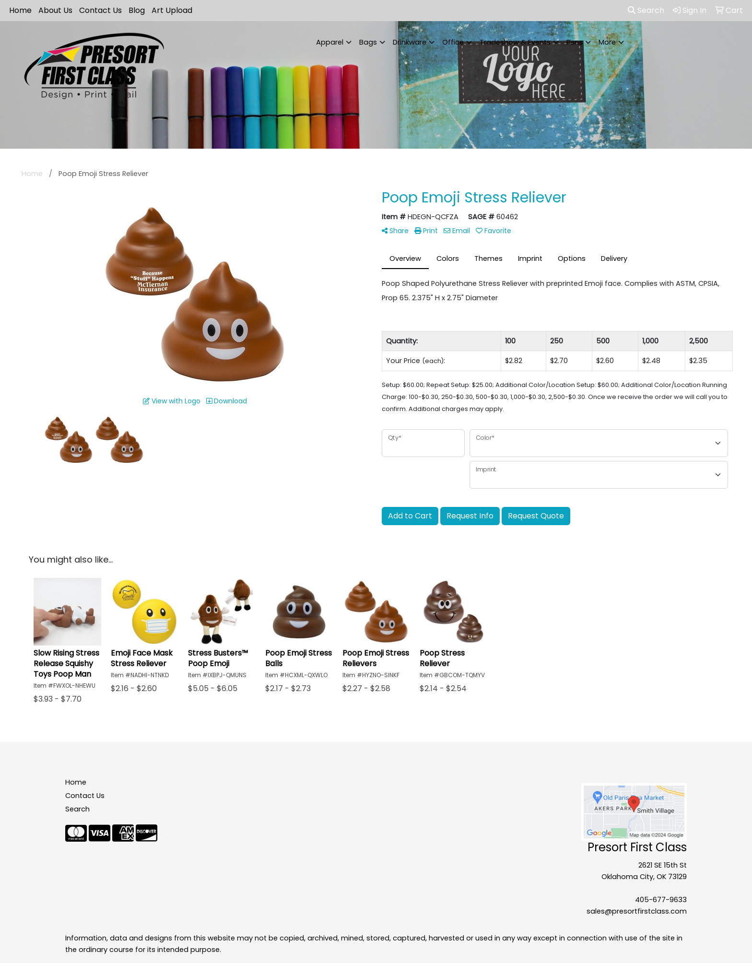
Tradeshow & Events (515, 42)
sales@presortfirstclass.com (637, 911)
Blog (137, 10)
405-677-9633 (661, 899)
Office (453, 42)
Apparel (329, 42)
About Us (55, 10)
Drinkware (409, 42)
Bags (368, 42)
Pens (574, 42)
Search (646, 10)
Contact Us (100, 10)
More (607, 42)
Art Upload (172, 10)
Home (20, 10)
